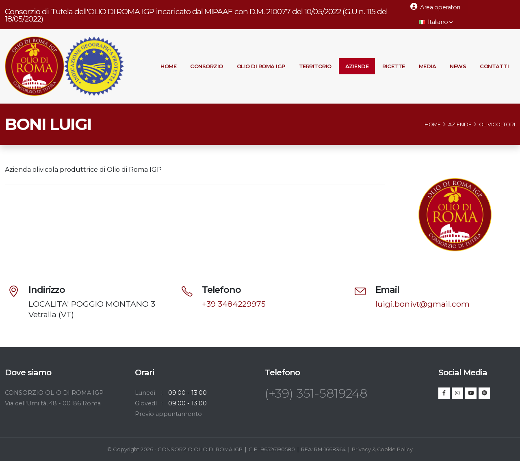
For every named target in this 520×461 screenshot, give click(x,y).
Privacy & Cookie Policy (382, 449)
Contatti (494, 66)
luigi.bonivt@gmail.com (422, 304)
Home (168, 66)
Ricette (393, 66)
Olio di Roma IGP (261, 66)
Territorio (315, 66)
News (458, 66)
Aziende (357, 66)
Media (427, 66)
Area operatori (435, 7)
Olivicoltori (497, 124)
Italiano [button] (436, 22)
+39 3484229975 (234, 304)
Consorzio (206, 66)
